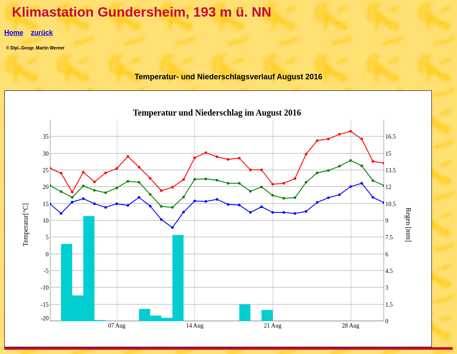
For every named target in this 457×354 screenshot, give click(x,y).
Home (13, 32)
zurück (42, 32)
